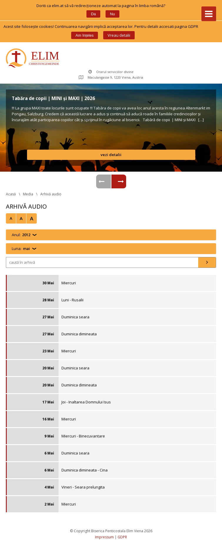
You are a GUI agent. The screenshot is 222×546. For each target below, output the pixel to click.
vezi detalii (111, 154)
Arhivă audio (50, 194)
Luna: (21, 249)
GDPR (122, 537)
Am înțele (85, 35)
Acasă (11, 194)
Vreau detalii (119, 35)
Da (93, 14)
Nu (112, 14)
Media (28, 194)
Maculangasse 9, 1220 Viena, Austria (111, 77)
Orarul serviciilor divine (111, 72)
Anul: (21, 235)
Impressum (104, 537)
